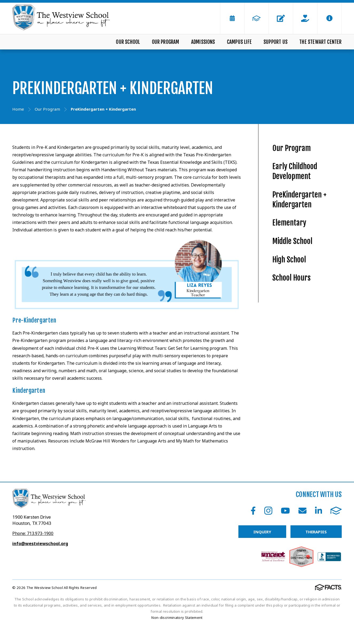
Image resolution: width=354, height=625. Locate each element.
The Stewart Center (320, 42)
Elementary (289, 222)
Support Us (275, 42)
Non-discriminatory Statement (176, 617)
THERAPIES (316, 531)
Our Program (165, 42)
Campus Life (239, 42)
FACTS (336, 511)
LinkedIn (318, 511)
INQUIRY (262, 531)
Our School (128, 42)
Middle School (292, 241)
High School (289, 259)
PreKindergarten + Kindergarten (299, 199)
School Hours (291, 277)
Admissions (203, 42)
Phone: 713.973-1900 (32, 533)
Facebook (253, 511)
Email (302, 511)
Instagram (268, 511)
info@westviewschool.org (40, 543)
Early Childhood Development (294, 171)
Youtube (285, 511)
